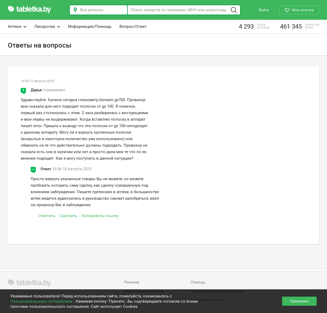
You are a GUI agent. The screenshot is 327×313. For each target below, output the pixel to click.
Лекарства (47, 26)
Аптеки (17, 26)
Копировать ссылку (100, 216)
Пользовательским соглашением (41, 301)
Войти (264, 10)
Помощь (198, 282)
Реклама (131, 282)
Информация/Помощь (90, 26)
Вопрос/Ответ (133, 26)
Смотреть (68, 216)
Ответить (46, 216)
